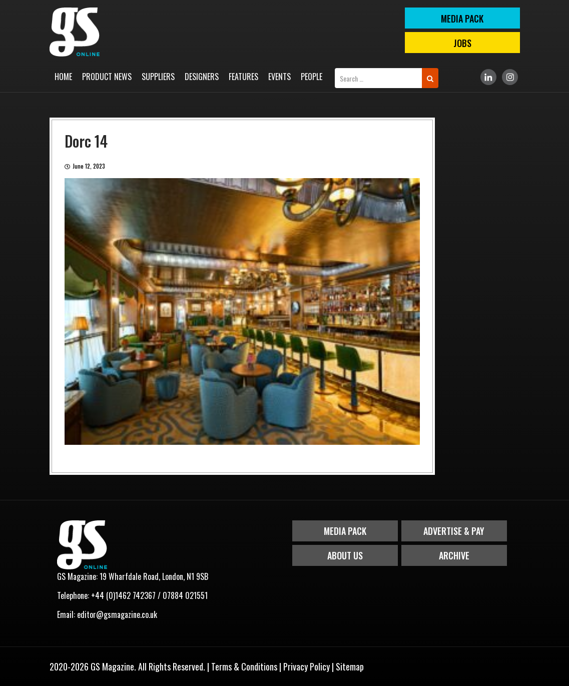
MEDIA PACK (462, 18)
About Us (345, 555)
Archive (454, 555)
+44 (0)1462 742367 (123, 595)
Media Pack (345, 530)
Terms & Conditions (244, 666)
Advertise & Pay (453, 530)
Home (63, 77)
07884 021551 (185, 595)
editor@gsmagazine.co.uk (117, 614)
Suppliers (158, 77)
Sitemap (350, 666)
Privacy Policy (306, 666)
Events (279, 77)
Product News (107, 77)
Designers (202, 77)
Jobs (462, 43)
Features (243, 77)
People (311, 77)
